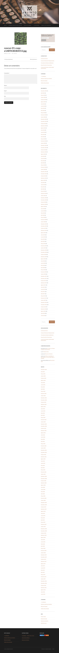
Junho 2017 (43, 289)
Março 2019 (43, 243)
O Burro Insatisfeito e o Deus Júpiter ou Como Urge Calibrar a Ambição (47, 357)
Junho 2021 (43, 184)
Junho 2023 (43, 132)
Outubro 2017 (43, 280)
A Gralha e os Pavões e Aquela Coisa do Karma (48, 349)
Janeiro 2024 (43, 117)
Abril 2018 (43, 267)
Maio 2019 (43, 239)
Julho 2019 (43, 234)
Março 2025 (43, 95)
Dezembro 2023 (44, 119)
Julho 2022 (43, 156)
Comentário (7, 73)
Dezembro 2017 (44, 276)
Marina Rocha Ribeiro (26, 637)
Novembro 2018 (44, 252)
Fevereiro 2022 (43, 167)
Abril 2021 (43, 189)
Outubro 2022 (43, 149)
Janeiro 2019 (43, 247)
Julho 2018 (43, 260)
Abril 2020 (43, 215)
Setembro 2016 (43, 308)
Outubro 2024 (43, 99)
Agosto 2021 (43, 180)
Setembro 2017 (43, 282)
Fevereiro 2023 (43, 140)
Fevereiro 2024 (43, 114)
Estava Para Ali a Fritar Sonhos (46, 65)
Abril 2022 (43, 162)
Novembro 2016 (44, 304)
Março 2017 (43, 295)
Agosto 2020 (43, 206)
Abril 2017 (43, 293)
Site (5, 96)
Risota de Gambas (27, 25)
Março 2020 (43, 217)
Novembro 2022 (44, 147)
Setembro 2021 (43, 178)
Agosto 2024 (43, 101)
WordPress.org (43, 623)
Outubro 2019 (43, 228)
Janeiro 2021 (43, 195)
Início (5, 25)
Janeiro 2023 (43, 143)
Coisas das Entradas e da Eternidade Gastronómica (47, 68)
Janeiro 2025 (43, 97)
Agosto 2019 (43, 232)
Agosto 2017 (43, 284)
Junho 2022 (43, 158)
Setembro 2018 (43, 256)
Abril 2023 (43, 136)
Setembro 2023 (43, 125)
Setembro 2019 (43, 230)
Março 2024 (43, 112)
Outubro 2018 (43, 254)
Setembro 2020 (43, 204)
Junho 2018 (43, 263)
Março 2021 (43, 191)
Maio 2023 (43, 134)
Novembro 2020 (44, 199)
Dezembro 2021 (44, 171)
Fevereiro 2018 (43, 271)
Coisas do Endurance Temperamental (47, 60)
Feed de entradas (44, 618)
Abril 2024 (43, 110)
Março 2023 (43, 138)
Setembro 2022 (43, 151)
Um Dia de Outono (44, 58)
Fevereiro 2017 (43, 298)
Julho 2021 (43, 182)
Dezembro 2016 (44, 302)
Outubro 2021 (43, 175)
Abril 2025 (43, 93)
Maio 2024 (43, 108)
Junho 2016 (43, 315)
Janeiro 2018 (43, 274)
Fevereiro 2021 (43, 193)
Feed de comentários (44, 620)
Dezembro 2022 (44, 145)
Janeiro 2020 (43, 221)
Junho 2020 (43, 210)
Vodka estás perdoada (46, 25)
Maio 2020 (43, 213)
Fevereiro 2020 (43, 219)
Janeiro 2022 (43, 169)
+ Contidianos (36, 25)
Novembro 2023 (44, 121)
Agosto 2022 (43, 154)
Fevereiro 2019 (43, 245)
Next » (33, 59)
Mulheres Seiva (46, 351)
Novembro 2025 (44, 90)
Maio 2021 (43, 186)
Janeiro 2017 (43, 300)
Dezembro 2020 (44, 197)
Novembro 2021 (44, 173)
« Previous (8, 59)
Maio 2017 (43, 291)
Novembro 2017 (44, 278)
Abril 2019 (43, 241)
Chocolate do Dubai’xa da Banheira (47, 62)
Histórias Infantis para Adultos (15, 25)
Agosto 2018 (43, 258)
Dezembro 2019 (44, 223)
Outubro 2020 (43, 202)
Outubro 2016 (43, 306)
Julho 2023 (43, 130)
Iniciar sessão (43, 616)
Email (5, 90)
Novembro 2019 (44, 226)
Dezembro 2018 (44, 250)
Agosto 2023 (43, 127)
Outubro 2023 (43, 123)
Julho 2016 (43, 313)
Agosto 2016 (43, 311)
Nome (5, 85)
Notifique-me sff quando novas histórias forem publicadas (47, 35)
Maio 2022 (43, 160)
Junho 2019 (43, 236)
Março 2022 (43, 443)
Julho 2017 (43, 287)
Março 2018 (43, 269)
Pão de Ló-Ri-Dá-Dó (48, 353)
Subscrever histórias (25, 640)
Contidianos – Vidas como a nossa (28, 635)
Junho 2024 (43, 106)
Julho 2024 (43, 103)
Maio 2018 (43, 265)
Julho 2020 (43, 208)
